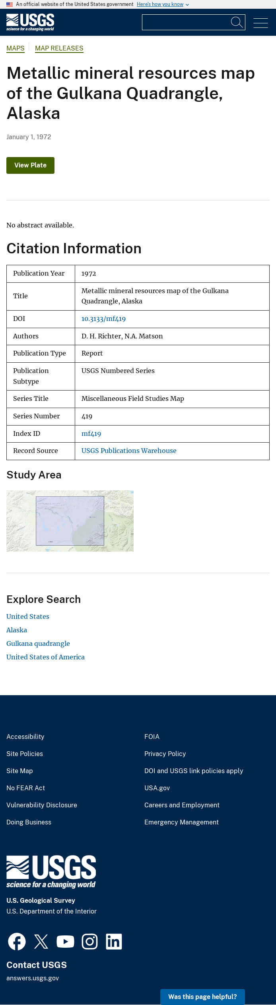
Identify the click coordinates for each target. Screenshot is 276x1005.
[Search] (237, 22)
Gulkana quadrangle (38, 643)
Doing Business (28, 822)
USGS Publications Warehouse (129, 451)
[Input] (193, 22)
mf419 (91, 433)
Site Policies (24, 754)
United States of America (45, 657)
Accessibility (25, 737)
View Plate (30, 165)
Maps (15, 48)
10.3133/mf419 (104, 319)
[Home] (30, 29)
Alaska (16, 630)
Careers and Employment (182, 805)
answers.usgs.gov (32, 978)
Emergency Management (181, 822)
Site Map (19, 771)
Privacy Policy (165, 754)
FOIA (151, 737)
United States (27, 616)
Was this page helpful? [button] (202, 997)
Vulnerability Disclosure (41, 805)
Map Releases (59, 48)
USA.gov (157, 788)
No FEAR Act (25, 788)
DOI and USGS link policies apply (193, 771)
